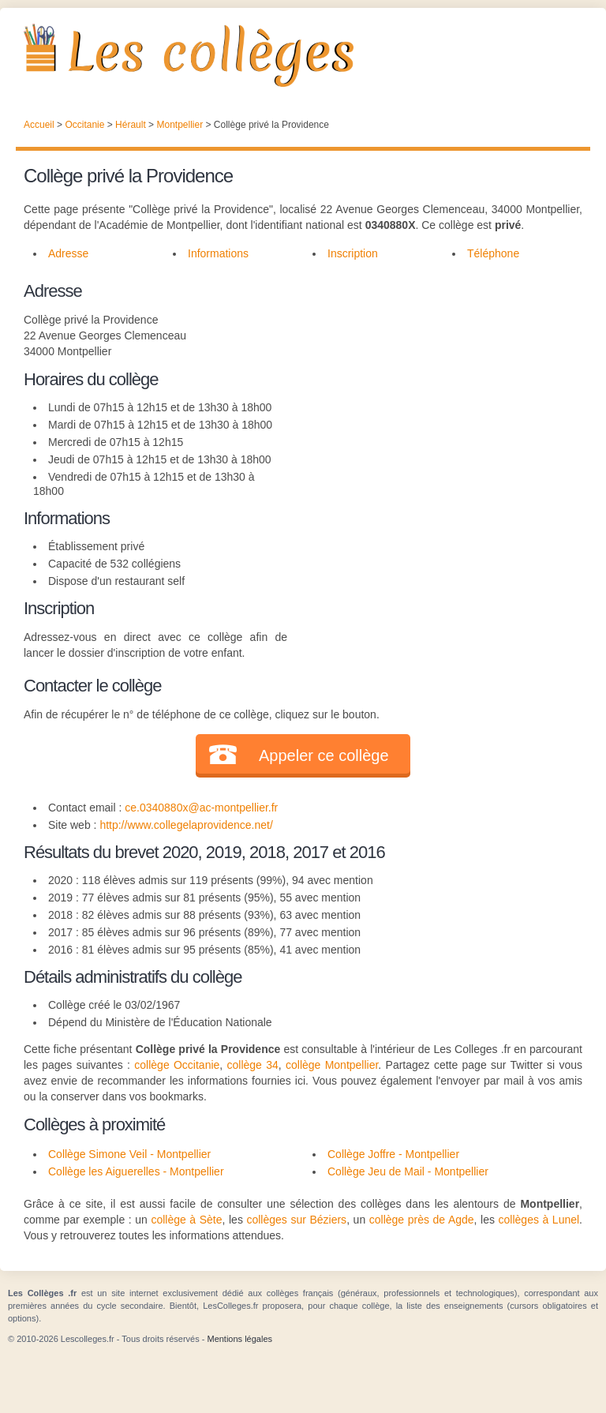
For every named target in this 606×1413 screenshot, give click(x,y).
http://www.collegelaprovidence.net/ (185, 825)
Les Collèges (303, 55)
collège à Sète (186, 1219)
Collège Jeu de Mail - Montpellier (407, 1171)
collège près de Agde (421, 1219)
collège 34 (253, 1065)
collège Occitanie (176, 1065)
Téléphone (493, 253)
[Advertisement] (434, 376)
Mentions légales (239, 1339)
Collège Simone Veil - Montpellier (129, 1154)
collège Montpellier (332, 1065)
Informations (218, 253)
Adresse (68, 253)
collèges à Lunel (539, 1219)
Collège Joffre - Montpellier (393, 1154)
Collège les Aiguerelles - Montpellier (136, 1171)
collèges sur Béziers (296, 1219)
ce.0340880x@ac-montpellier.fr (201, 807)
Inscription (352, 253)
